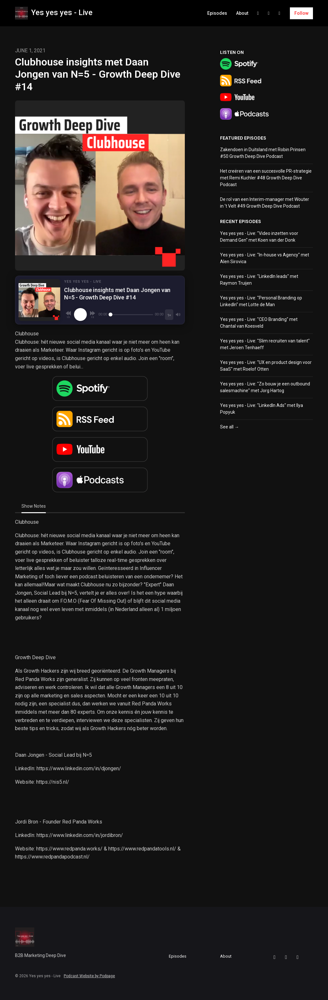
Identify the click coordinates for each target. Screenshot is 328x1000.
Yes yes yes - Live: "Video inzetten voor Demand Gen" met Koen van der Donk (259, 237)
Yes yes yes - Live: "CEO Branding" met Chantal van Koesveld (259, 323)
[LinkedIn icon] (286, 957)
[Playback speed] (169, 314)
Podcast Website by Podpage (89, 976)
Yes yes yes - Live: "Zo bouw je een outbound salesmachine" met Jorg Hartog (265, 387)
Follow (301, 13)
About (242, 13)
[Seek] (131, 314)
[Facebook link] (258, 13)
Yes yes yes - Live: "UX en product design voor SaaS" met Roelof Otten (266, 366)
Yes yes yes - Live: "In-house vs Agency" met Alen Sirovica (264, 258)
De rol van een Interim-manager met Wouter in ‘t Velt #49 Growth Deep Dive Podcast (264, 203)
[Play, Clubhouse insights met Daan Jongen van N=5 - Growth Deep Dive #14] (80, 314)
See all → (229, 426)
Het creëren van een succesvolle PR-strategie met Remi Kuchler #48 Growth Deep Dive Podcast (266, 177)
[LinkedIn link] (268, 13)
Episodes (217, 13)
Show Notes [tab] (33, 506)
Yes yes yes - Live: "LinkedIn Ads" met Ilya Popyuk (261, 409)
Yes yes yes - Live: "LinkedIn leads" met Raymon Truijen (259, 280)
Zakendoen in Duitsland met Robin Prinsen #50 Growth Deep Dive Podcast (263, 153)
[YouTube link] (279, 13)
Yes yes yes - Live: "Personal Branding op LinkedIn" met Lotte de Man (261, 301)
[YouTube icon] (297, 957)
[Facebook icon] (274, 957)
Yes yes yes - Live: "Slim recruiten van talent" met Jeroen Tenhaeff (265, 344)
